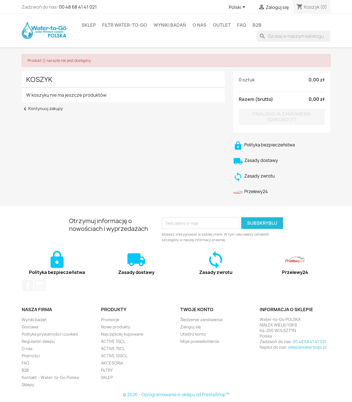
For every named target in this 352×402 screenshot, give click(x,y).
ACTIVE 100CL (114, 355)
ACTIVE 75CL (113, 348)
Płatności (31, 355)
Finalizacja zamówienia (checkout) (281, 117)
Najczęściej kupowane (122, 334)
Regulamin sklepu (38, 341)
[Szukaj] (293, 36)
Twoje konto (196, 309)
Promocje (110, 319)
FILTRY (107, 370)
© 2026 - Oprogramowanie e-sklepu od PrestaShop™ (176, 395)
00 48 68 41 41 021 (78, 7)
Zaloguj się (190, 326)
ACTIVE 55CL (113, 341)
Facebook (27, 285)
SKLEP (89, 25)
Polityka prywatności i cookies (50, 334)
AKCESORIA (112, 363)
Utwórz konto (193, 334)
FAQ (241, 25)
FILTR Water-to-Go (124, 25)
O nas (199, 25)
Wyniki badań (170, 25)
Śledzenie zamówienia (201, 319)
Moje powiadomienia (199, 341)
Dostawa (30, 326)
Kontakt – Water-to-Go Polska (50, 377)
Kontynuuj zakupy (42, 108)
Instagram (40, 285)
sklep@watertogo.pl (307, 347)
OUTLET (222, 25)
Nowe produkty (115, 326)
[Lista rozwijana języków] (238, 7)
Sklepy (28, 384)
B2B (257, 25)
